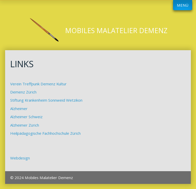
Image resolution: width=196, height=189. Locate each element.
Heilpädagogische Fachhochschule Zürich (45, 133)
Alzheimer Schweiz (26, 116)
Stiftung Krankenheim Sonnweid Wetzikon (46, 100)
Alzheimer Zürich (24, 125)
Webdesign (20, 157)
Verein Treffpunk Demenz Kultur (38, 83)
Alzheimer (19, 108)
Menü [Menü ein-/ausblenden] (182, 5)
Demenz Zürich (23, 91)
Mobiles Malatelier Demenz (116, 30)
